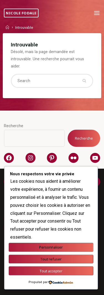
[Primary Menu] (96, 13)
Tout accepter (50, 270)
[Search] (84, 81)
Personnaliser (51, 247)
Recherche (13, 126)
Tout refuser (51, 259)
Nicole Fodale (21, 13)
